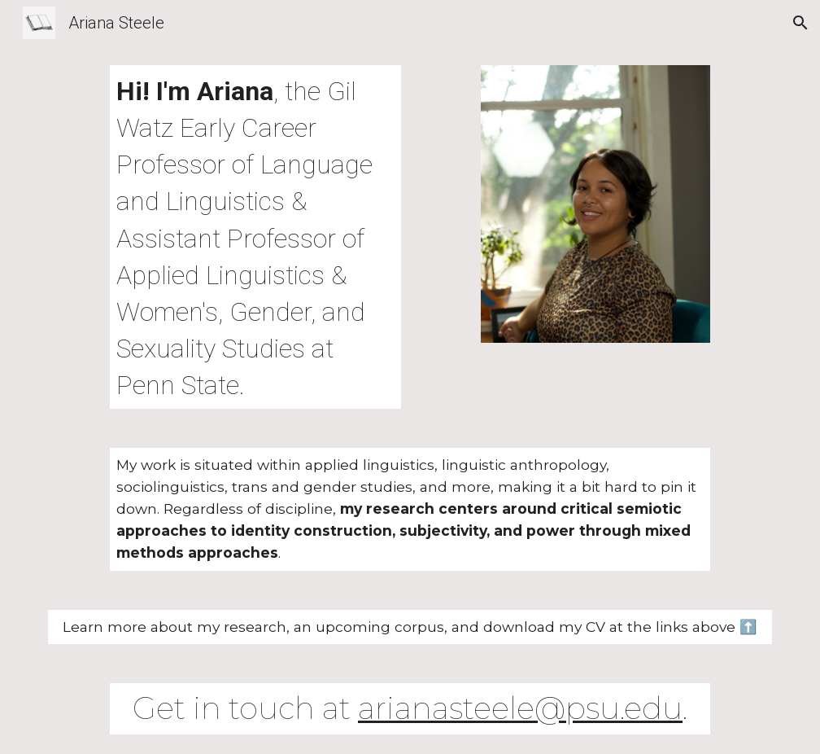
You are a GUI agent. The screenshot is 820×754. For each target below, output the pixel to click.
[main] (255, 237)
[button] (800, 22)
